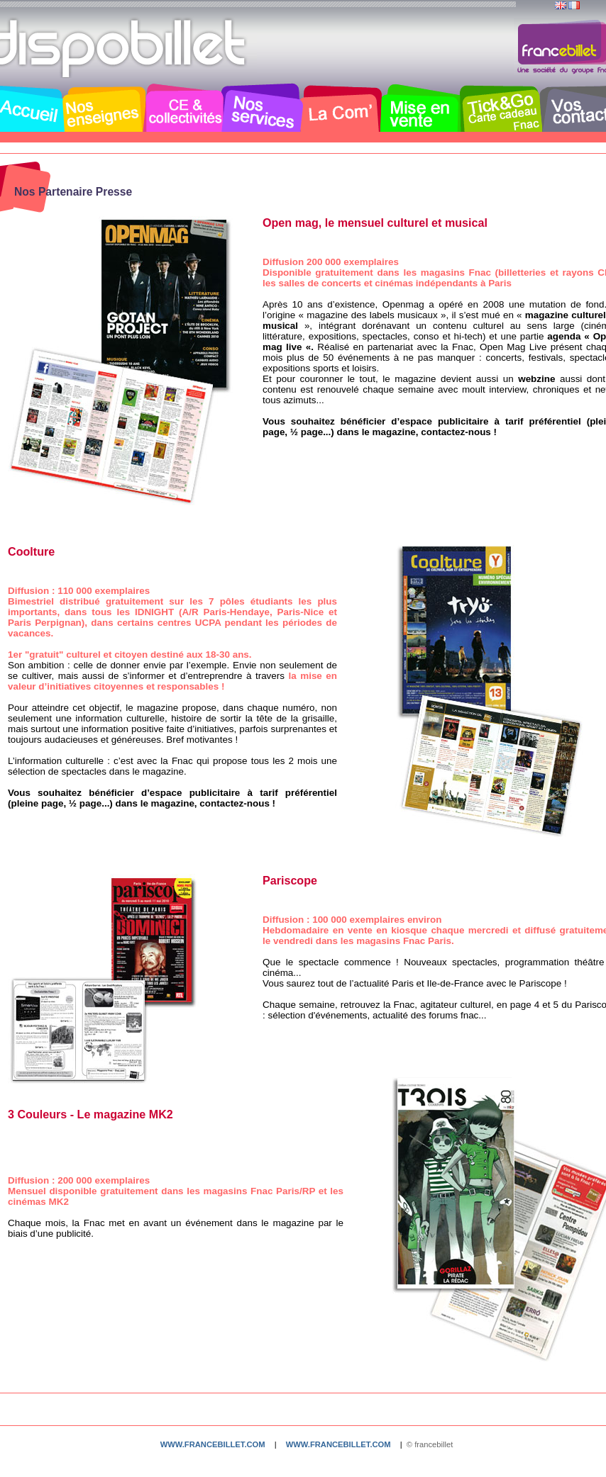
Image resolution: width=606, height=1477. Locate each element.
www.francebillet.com (212, 1444)
